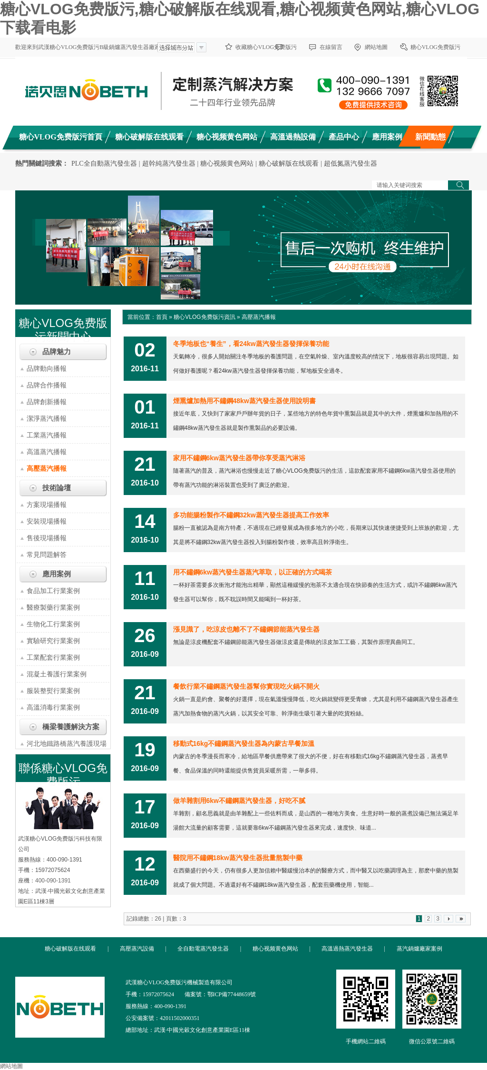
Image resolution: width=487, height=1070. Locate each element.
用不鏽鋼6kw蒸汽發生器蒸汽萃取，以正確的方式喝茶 (252, 572)
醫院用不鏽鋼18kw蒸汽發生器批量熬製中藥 (237, 858)
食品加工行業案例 (53, 590)
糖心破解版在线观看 (289, 163)
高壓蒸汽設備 (137, 948)
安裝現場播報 (47, 521)
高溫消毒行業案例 (53, 707)
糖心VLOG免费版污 (435, 47)
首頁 (161, 317)
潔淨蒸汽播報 (47, 418)
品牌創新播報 (47, 402)
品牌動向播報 (47, 368)
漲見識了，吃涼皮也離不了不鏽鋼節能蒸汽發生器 (246, 629)
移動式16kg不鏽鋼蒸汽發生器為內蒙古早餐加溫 (244, 743)
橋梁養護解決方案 (70, 727)
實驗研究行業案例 (53, 640)
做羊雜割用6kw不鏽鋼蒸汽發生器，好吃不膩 (239, 800)
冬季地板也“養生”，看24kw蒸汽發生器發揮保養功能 (251, 343)
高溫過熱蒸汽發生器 (347, 948)
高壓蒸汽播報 (47, 468)
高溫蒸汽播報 (47, 452)
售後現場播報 (47, 538)
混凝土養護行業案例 (57, 674)
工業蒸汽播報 (47, 435)
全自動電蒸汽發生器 (203, 948)
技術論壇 (56, 488)
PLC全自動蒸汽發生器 (104, 163)
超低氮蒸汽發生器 (350, 163)
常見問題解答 (47, 554)
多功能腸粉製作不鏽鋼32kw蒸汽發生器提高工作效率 (251, 515)
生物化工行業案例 (53, 624)
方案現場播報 (47, 504)
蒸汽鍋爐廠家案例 (419, 948)
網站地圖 (376, 47)
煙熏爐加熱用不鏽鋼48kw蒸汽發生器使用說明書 (244, 401)
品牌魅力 (56, 352)
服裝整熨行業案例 (53, 690)
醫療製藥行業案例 (53, 607)
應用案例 (56, 574)
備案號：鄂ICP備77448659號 (220, 994)
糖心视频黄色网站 (226, 163)
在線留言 (331, 47)
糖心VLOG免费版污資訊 (204, 317)
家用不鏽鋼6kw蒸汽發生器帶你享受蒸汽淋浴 (239, 458)
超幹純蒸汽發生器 (168, 163)
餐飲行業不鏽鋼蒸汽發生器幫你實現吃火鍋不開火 (246, 686)
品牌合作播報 (47, 385)
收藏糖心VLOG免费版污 (266, 47)
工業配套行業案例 (53, 657)
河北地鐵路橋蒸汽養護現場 (67, 743)
